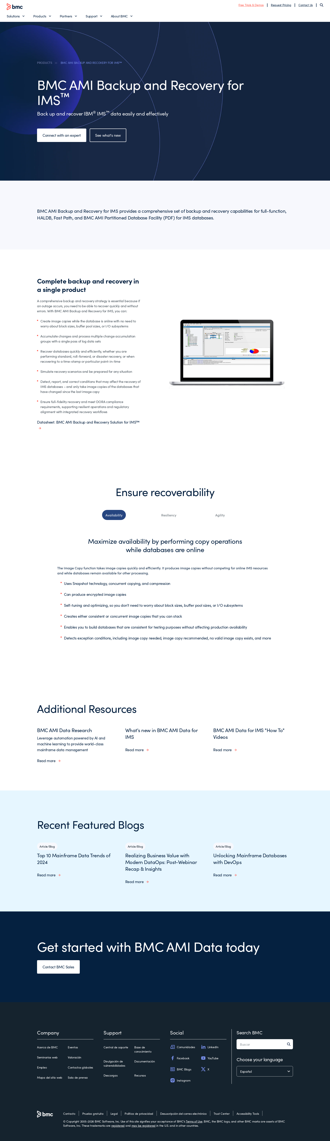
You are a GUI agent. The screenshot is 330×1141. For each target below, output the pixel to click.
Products (39, 16)
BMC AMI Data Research (64, 729)
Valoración (74, 1057)
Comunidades (182, 1046)
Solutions (13, 16)
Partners (66, 16)
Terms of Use (194, 1121)
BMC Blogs (180, 1069)
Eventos (73, 1047)
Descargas (110, 1075)
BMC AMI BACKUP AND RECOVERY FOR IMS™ (91, 62)
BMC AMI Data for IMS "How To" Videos (248, 733)
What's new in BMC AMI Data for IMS (161, 733)
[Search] (321, 5)
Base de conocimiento (143, 1049)
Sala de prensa (78, 1077)
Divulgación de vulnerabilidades (114, 1063)
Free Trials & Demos (251, 5)
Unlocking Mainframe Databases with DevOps (249, 858)
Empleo (42, 1067)
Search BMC (249, 1032)
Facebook (179, 1058)
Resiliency (168, 515)
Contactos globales (80, 1067)
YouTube (209, 1058)
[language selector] (265, 1071)
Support (91, 16)
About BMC (119, 16)
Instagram (180, 1080)
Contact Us (305, 5)
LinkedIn (209, 1046)
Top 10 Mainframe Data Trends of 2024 (73, 858)
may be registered (144, 1125)
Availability (113, 515)
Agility (220, 515)
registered (118, 1125)
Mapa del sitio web (49, 1077)
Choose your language (260, 1059)
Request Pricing (281, 5)
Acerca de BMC (47, 1047)
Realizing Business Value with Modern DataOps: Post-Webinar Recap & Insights (161, 862)
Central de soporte (116, 1047)
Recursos (140, 1075)
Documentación (144, 1061)
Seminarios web (47, 1057)
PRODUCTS (44, 62)
